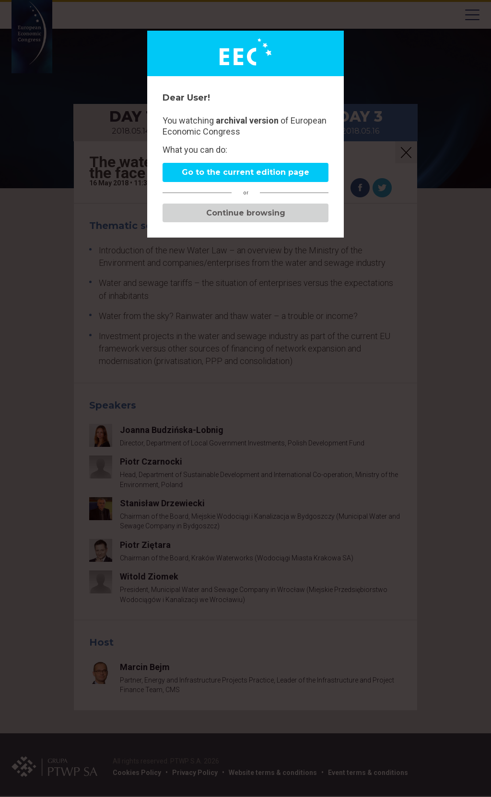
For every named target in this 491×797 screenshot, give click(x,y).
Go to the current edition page (245, 172)
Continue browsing (245, 212)
